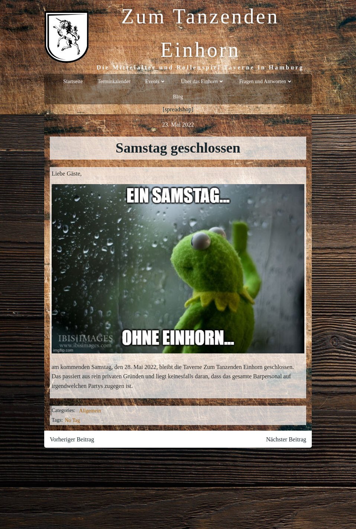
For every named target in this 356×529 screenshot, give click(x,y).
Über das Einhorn (202, 81)
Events (155, 81)
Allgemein (90, 411)
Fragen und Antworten (266, 81)
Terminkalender (113, 81)
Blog (178, 96)
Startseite (72, 81)
